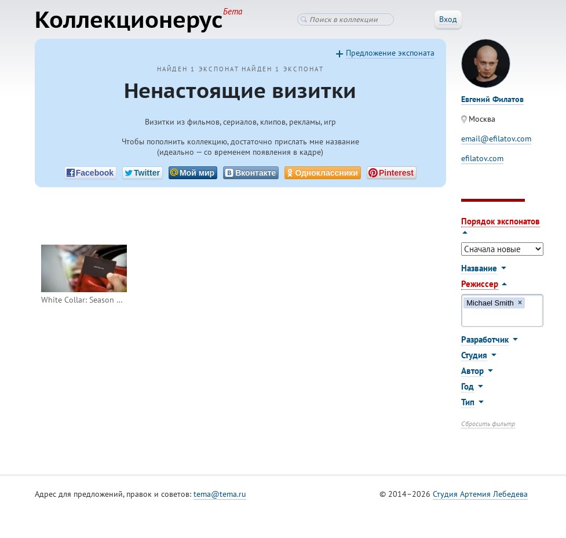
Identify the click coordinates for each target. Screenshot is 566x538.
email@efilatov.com (496, 138)
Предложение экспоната (390, 53)
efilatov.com (482, 158)
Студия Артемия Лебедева (480, 494)
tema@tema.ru (219, 494)
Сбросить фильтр (488, 423)
